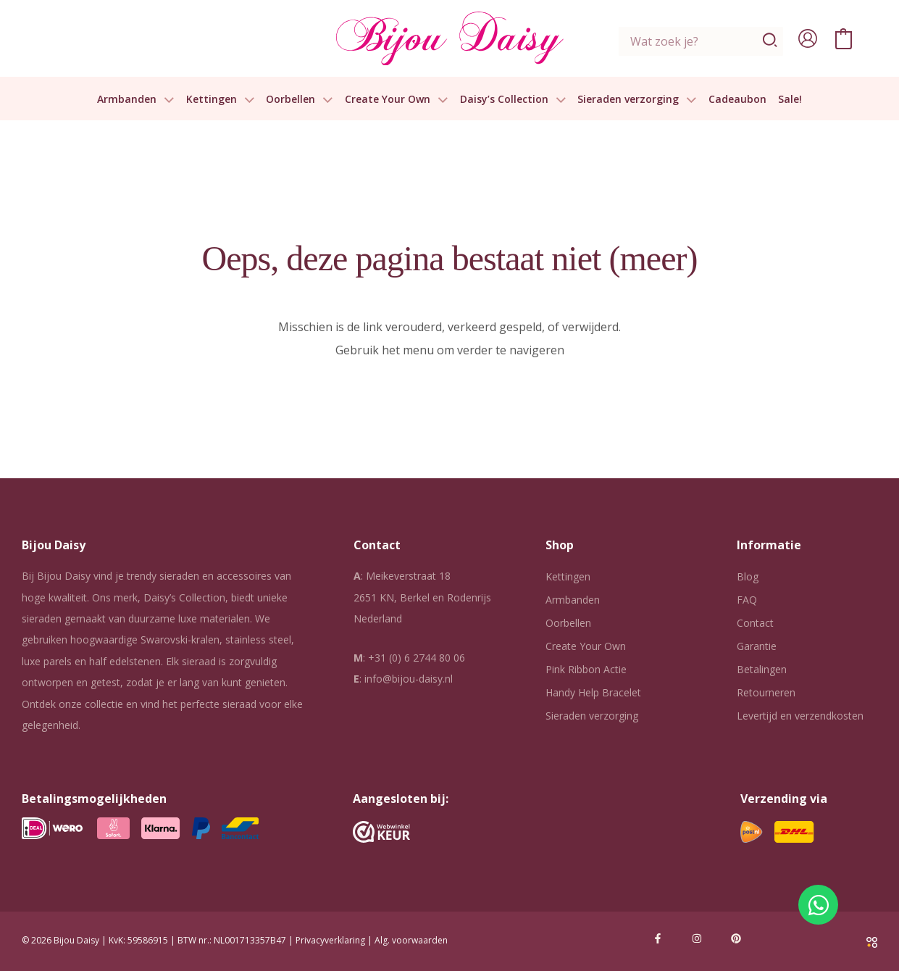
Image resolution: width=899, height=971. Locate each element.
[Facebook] (658, 938)
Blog (747, 576)
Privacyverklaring (330, 940)
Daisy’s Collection (513, 99)
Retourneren (766, 692)
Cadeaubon (737, 99)
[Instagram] (697, 938)
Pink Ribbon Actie (586, 669)
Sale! (790, 99)
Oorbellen (299, 99)
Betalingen (762, 669)
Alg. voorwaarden (411, 940)
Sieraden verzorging (637, 99)
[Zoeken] (770, 41)
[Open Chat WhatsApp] (818, 905)
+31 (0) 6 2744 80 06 (416, 657)
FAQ (747, 600)
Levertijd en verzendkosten (800, 715)
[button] (165, 99)
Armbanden (136, 99)
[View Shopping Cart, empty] (843, 38)
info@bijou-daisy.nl (408, 678)
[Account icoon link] (808, 38)
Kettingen (220, 99)
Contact (755, 623)
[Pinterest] (736, 938)
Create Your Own (396, 99)
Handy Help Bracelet (593, 692)
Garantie (757, 646)
